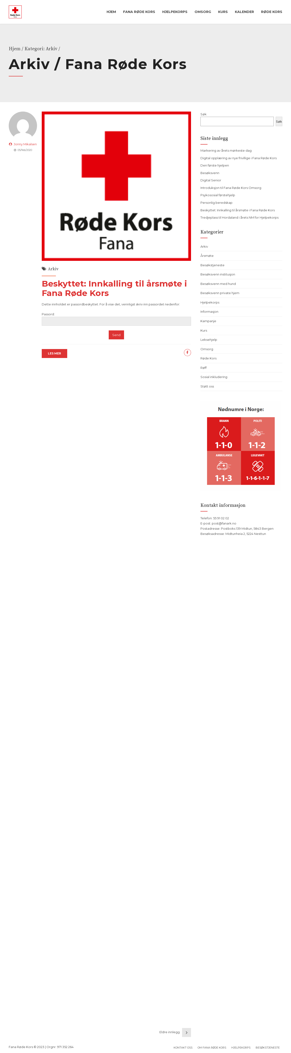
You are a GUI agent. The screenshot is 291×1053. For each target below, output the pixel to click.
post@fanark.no (224, 523)
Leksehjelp (208, 339)
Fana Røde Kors (139, 12)
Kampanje (208, 321)
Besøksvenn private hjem (219, 293)
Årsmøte (207, 256)
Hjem (111, 12)
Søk (203, 114)
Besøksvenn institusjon (217, 274)
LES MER (54, 353)
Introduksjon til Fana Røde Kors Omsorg (230, 188)
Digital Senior (210, 180)
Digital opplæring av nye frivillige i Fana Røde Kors (238, 158)
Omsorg (203, 12)
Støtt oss (207, 386)
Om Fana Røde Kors (212, 1047)
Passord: (116, 319)
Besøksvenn (209, 173)
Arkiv (53, 269)
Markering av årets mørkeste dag (226, 150)
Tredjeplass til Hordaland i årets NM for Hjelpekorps (239, 217)
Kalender (244, 12)
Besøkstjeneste (212, 265)
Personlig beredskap (216, 202)
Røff (203, 368)
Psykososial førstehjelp (217, 195)
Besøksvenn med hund (218, 284)
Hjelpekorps (174, 12)
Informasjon (209, 311)
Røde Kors (271, 12)
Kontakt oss (183, 1047)
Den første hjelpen (214, 165)
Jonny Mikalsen (25, 144)
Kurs (223, 12)
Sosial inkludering (213, 377)
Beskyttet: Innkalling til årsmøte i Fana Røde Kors (114, 288)
